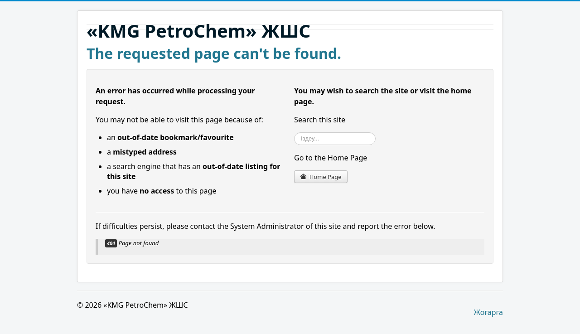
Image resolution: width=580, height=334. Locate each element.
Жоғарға (488, 312)
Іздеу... (294, 132)
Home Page (320, 177)
